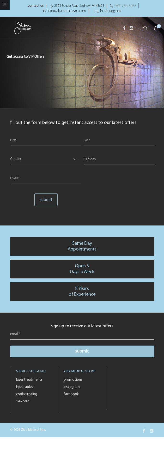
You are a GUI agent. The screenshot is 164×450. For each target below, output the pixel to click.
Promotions (73, 380)
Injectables (24, 387)
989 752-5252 (125, 5)
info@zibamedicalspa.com (67, 10)
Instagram (72, 387)
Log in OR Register (107, 10)
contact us (36, 6)
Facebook (71, 394)
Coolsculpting (26, 394)
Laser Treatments (29, 380)
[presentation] (114, 179)
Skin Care (22, 401)
